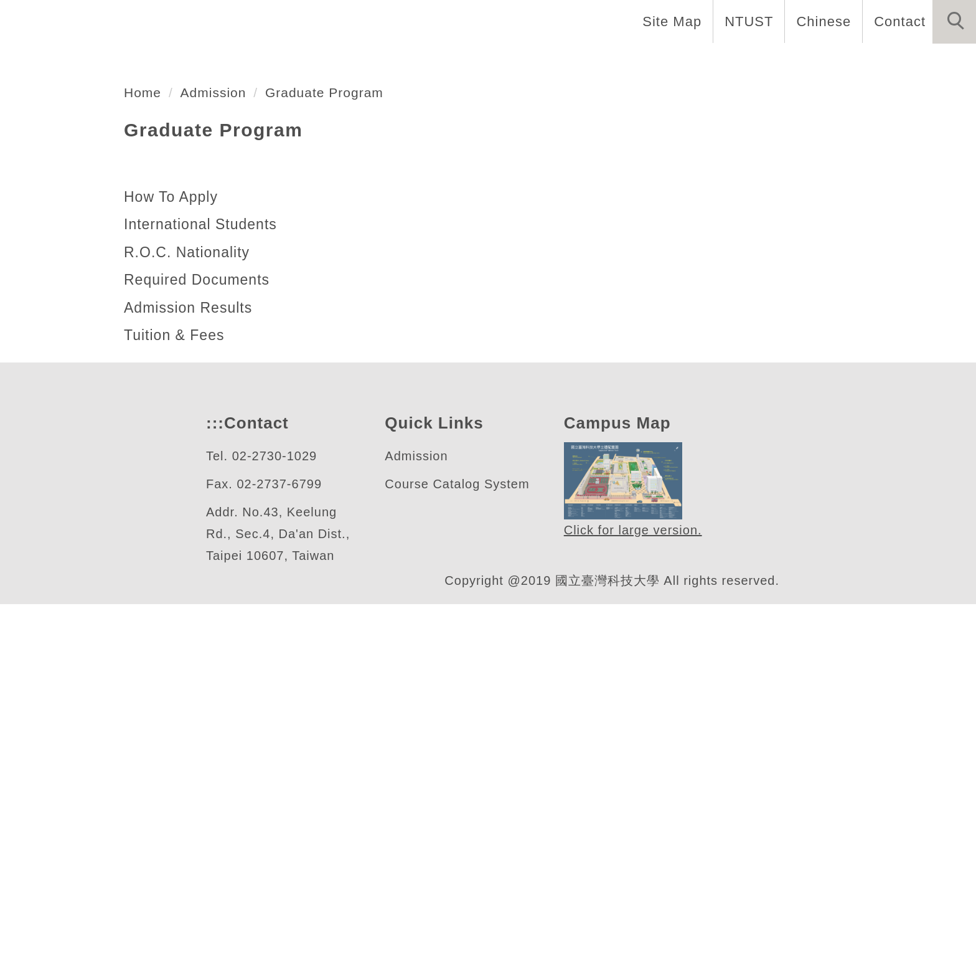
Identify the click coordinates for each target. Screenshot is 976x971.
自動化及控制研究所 (153, 318)
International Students (206, 591)
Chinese (820, 21)
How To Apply (172, 563)
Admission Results (189, 674)
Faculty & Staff (517, 62)
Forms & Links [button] (915, 62)
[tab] (493, 366)
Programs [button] (625, 62)
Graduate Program (334, 459)
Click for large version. (633, 898)
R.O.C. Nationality (188, 619)
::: (213, 790)
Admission (218, 459)
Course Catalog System (457, 851)
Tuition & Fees (175, 702)
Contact (898, 21)
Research (714, 62)
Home (309, 62)
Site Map (668, 21)
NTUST (745, 21)
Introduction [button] (398, 62)
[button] (954, 22)
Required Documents (200, 646)
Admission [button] (806, 62)
